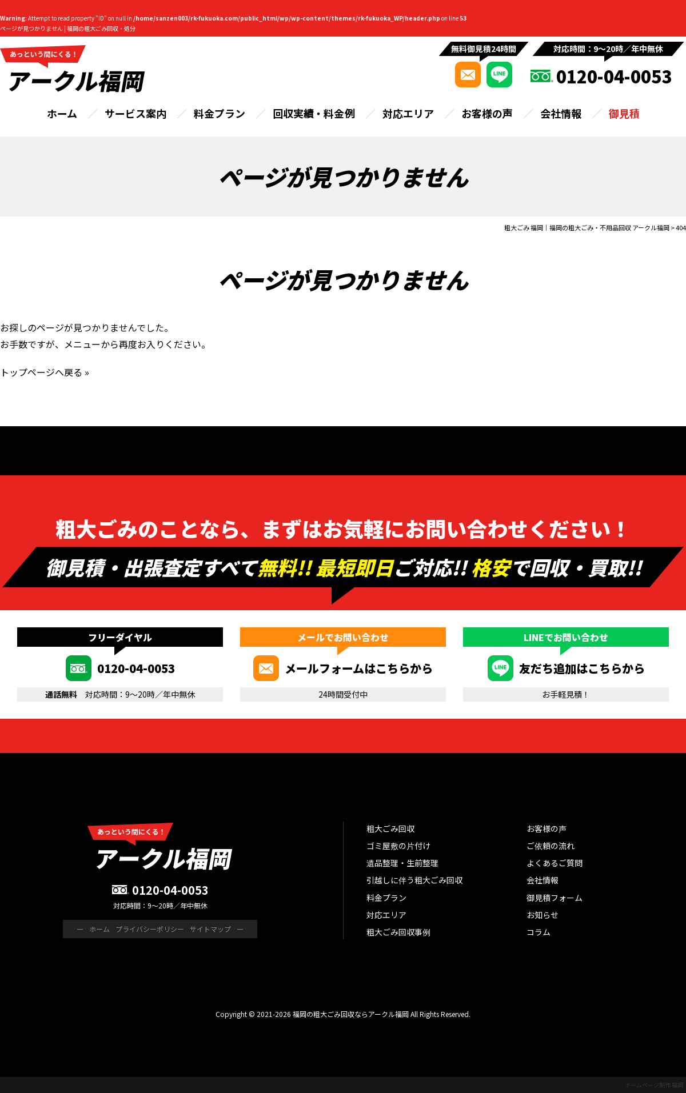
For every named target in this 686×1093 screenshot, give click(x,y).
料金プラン (219, 113)
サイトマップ (210, 929)
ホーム (62, 113)
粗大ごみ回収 (390, 828)
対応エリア (408, 113)
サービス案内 (135, 113)
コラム (539, 932)
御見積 (624, 113)
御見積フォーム (555, 897)
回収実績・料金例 (314, 113)
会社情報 (560, 113)
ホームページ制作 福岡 (654, 1084)
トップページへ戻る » (44, 372)
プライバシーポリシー (149, 929)
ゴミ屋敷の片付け (398, 845)
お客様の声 (487, 113)
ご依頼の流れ (551, 845)
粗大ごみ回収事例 (398, 932)
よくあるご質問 (555, 862)
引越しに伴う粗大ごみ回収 (414, 880)
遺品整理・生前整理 (402, 862)
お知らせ (543, 914)
